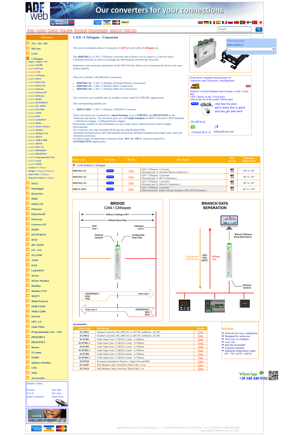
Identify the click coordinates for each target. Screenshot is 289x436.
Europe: (31, 389)
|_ (37, 61)
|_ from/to (34, 65)
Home (31, 30)
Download (80, 30)
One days (57, 389)
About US (115, 30)
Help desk (66, 30)
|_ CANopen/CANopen (40, 171)
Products (53, 30)
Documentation (98, 30)
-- (140, 30)
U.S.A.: (31, 393)
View (131, 170)
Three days (57, 396)
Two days (57, 393)
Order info (130, 30)
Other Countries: (36, 396)
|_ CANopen (36, 167)
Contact (41, 30)
